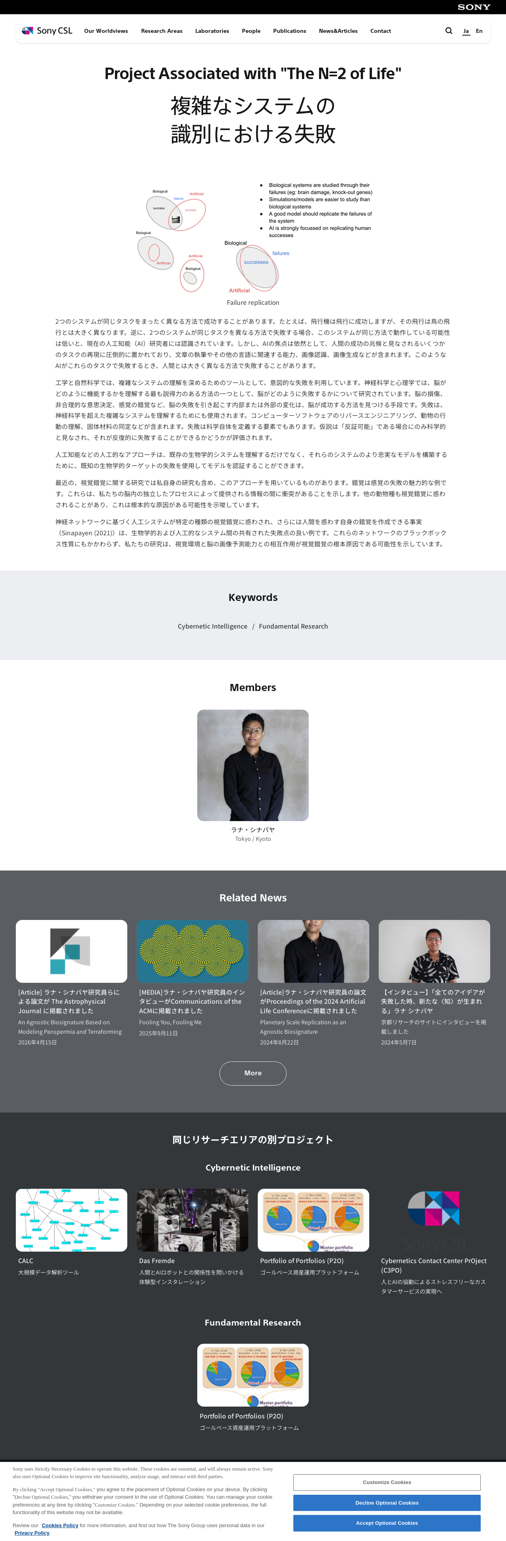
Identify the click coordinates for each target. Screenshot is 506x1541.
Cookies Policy (60, 1531)
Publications (289, 31)
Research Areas (162, 31)
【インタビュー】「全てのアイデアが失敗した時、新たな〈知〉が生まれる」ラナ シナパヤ (433, 1001)
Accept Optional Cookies (387, 1529)
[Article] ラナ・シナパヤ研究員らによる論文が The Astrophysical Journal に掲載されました (69, 1001)
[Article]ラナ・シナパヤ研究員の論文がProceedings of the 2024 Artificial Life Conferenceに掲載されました (313, 1001)
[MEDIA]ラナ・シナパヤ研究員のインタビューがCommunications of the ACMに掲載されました (192, 1001)
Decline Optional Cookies (387, 1509)
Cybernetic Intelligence (213, 626)
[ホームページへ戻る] (47, 31)
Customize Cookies (387, 1489)
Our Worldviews (106, 31)
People (251, 31)
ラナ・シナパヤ (253, 829)
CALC (25, 1260)
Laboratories (212, 31)
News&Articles (338, 31)
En (479, 31)
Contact (380, 31)
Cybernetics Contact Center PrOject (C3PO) (434, 1265)
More (253, 1073)
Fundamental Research (293, 626)
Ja (466, 31)
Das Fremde (157, 1260)
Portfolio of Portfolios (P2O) (302, 1260)
